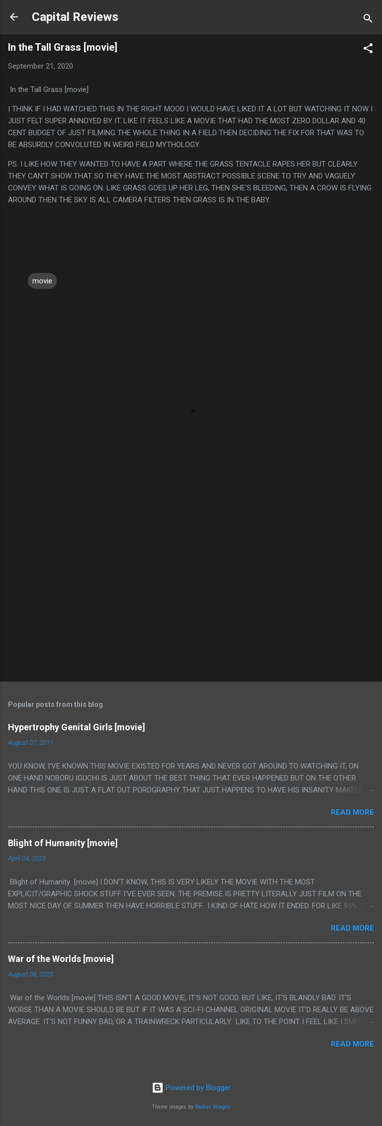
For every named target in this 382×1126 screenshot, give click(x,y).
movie (42, 280)
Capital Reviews (75, 17)
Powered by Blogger (191, 1087)
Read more (352, 812)
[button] (368, 50)
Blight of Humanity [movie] (63, 843)
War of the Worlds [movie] (61, 958)
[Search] (368, 20)
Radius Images (212, 1107)
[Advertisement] (191, 596)
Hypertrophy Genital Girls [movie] (76, 727)
